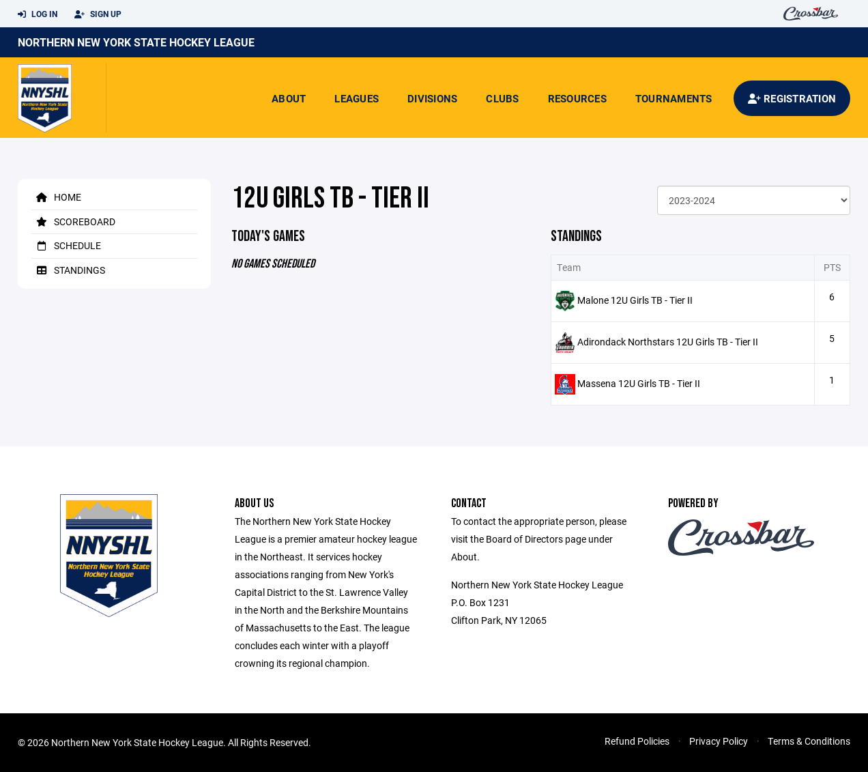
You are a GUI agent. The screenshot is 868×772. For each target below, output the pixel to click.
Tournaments (673, 98)
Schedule (66, 245)
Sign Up (97, 14)
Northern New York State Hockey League (136, 42)
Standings (68, 269)
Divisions (432, 98)
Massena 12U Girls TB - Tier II (638, 383)
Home (56, 196)
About (289, 98)
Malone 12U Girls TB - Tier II (635, 300)
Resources (577, 98)
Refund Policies (637, 740)
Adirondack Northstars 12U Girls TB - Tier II (667, 341)
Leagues (356, 98)
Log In (37, 14)
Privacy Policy (718, 740)
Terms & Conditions (809, 740)
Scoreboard (73, 221)
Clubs (502, 98)
